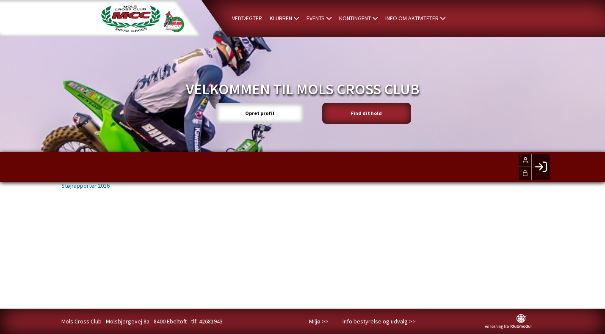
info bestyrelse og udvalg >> (379, 321)
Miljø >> (319, 321)
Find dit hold (366, 113)
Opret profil (259, 113)
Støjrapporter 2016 (85, 185)
